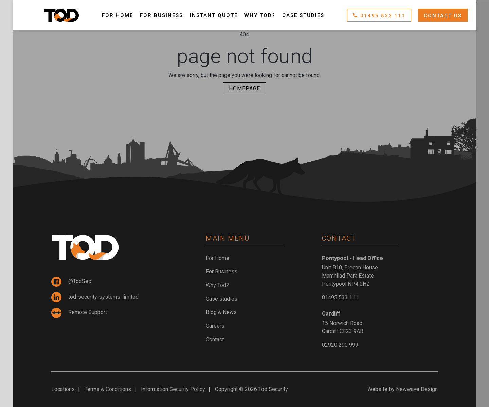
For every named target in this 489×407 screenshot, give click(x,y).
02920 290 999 (340, 345)
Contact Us (443, 16)
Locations (63, 389)
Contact (215, 339)
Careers (215, 326)
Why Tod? (259, 15)
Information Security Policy (173, 389)
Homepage (244, 88)
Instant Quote (214, 15)
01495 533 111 (379, 16)
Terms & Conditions (108, 389)
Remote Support (79, 313)
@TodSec (71, 282)
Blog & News (221, 312)
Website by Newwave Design (402, 389)
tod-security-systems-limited (95, 297)
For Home (117, 15)
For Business (161, 15)
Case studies (303, 15)
